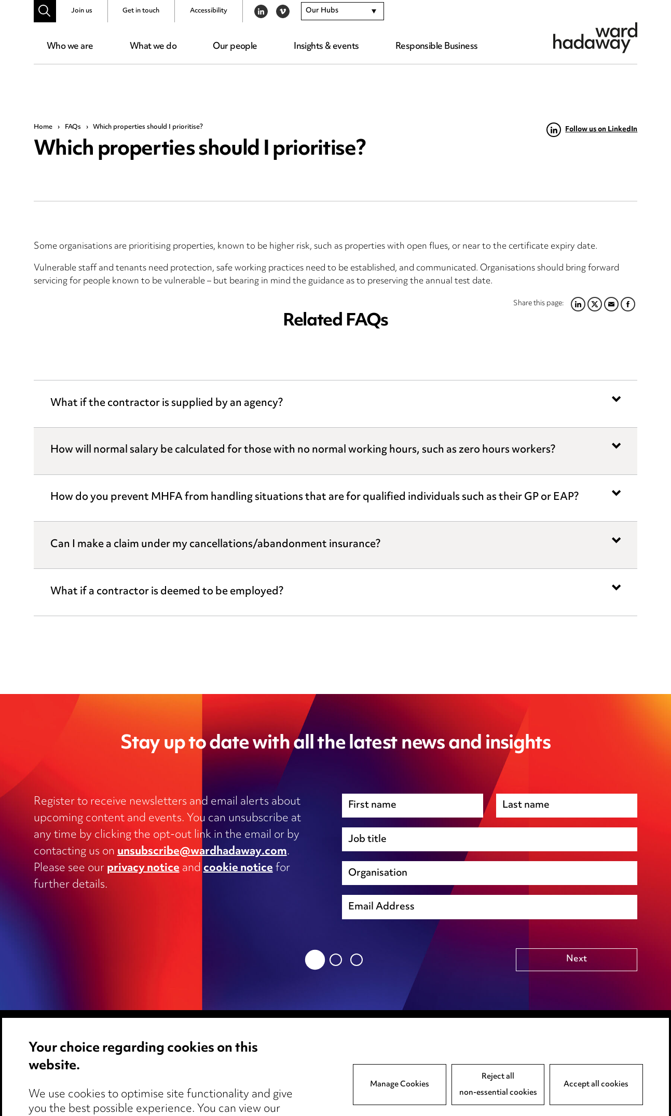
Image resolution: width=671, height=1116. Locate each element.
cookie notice (238, 868)
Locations (54, 1088)
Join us (81, 11)
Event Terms (306, 1072)
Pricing (47, 1072)
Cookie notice (185, 1072)
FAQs (73, 127)
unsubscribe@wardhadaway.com (202, 851)
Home (43, 127)
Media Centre (62, 1055)
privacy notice (143, 868)
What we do (153, 47)
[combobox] (342, 11)
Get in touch (140, 11)
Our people (235, 47)
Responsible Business (436, 47)
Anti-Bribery (306, 1055)
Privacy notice (185, 1055)
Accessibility (208, 11)
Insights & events (326, 47)
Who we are (70, 47)
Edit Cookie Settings (199, 1088)
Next (576, 959)
